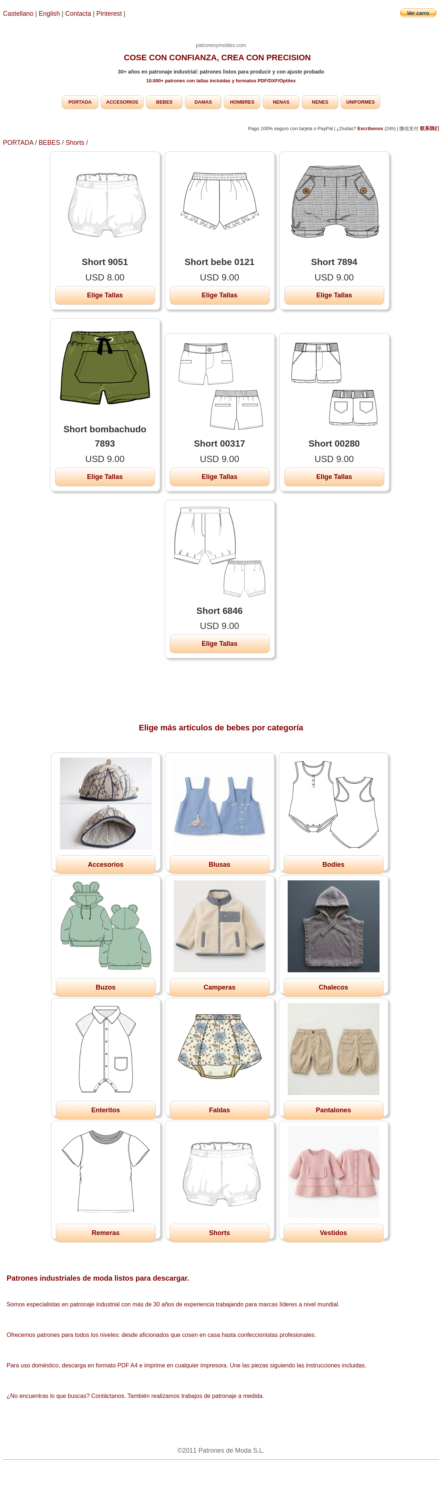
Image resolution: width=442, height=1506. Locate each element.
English (49, 13)
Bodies (333, 864)
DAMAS (203, 102)
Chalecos (333, 987)
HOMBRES (242, 102)
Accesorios (105, 864)
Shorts (74, 142)
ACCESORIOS (122, 102)
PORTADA (79, 102)
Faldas (219, 1110)
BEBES (164, 102)
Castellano (18, 13)
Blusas (219, 864)
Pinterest (109, 13)
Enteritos (105, 1110)
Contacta (79, 13)
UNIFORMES (360, 102)
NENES (320, 102)
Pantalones (333, 1110)
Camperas (220, 987)
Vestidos (333, 1233)
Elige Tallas (105, 295)
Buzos (106, 987)
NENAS (281, 102)
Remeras (105, 1233)
